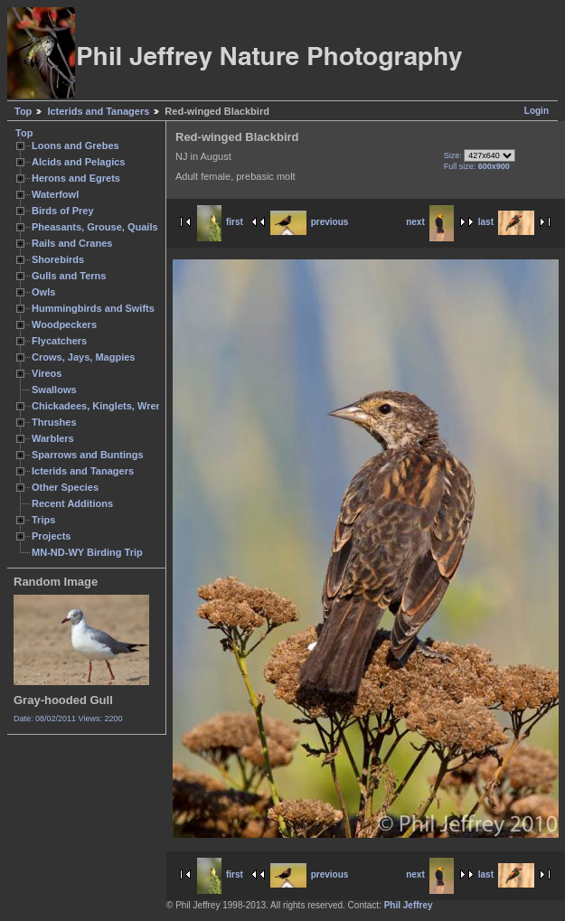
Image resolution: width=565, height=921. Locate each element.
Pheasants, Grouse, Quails (95, 226)
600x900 (494, 166)
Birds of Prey (63, 210)
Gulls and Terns (69, 275)
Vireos (46, 373)
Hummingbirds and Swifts (93, 308)
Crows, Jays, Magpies (84, 357)
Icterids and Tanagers (98, 111)
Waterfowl (55, 194)
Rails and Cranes (72, 243)
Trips (43, 519)
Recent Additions (72, 503)
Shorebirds (58, 259)
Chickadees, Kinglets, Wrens (99, 405)
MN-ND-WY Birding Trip (87, 552)
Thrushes (54, 422)
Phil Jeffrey (408, 905)
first (220, 222)
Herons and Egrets (76, 178)
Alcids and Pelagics (78, 161)
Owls (43, 292)
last (506, 222)
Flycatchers (59, 340)
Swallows (54, 389)
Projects (51, 536)
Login (536, 111)
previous (309, 222)
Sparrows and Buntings (88, 454)
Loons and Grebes (75, 145)
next (430, 222)
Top (23, 111)
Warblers (53, 438)
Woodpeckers (64, 324)
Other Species (65, 487)
